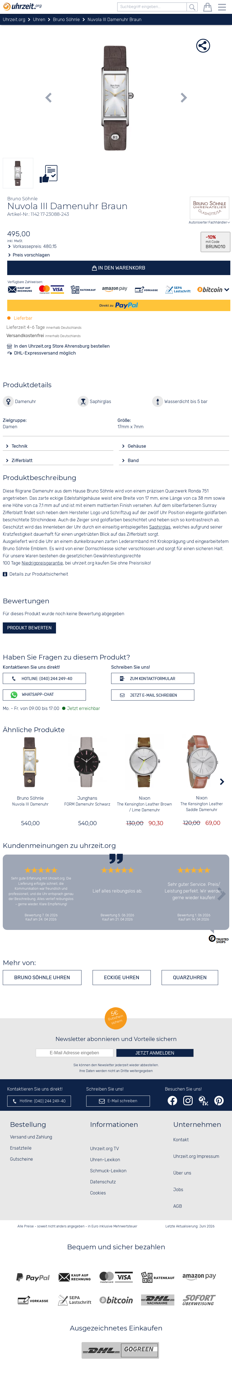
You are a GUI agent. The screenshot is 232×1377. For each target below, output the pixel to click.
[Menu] (222, 8)
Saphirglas (159, 527)
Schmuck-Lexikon (108, 1171)
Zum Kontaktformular (146, 678)
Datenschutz (103, 1182)
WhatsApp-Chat (32, 695)
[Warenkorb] (207, 8)
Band (134, 460)
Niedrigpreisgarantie (42, 563)
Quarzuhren (190, 978)
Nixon (144, 798)
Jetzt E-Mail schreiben (147, 695)
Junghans (88, 798)
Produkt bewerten (29, 627)
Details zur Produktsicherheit (38, 574)
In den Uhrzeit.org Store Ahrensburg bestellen (62, 346)
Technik (20, 446)
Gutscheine (21, 1159)
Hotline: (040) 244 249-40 (41, 678)
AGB (177, 1206)
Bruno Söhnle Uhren (42, 978)
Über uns (182, 1173)
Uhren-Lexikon (105, 1160)
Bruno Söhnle (30, 798)
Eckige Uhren (121, 978)
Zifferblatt (23, 460)
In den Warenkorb (121, 268)
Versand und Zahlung (31, 1137)
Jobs (178, 1190)
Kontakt (181, 1140)
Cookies (98, 1193)
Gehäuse (137, 446)
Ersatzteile (21, 1148)
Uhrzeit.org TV (104, 1149)
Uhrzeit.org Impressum (196, 1157)
